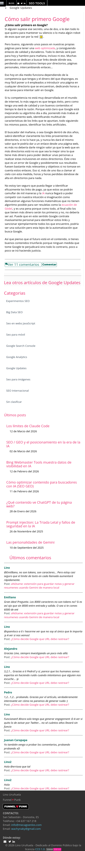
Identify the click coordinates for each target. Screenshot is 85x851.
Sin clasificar (14, 402)
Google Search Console (20, 346)
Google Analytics (16, 357)
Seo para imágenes (18, 379)
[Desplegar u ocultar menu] (3, 5)
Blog (11, 3)
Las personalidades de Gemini (30, 542)
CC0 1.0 (40, 849)
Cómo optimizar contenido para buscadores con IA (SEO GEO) (41, 484)
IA (43, 193)
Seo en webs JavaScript (20, 323)
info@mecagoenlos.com (26, 825)
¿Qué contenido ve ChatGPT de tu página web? (39, 504)
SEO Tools (37, 3)
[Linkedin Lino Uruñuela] (25, 3)
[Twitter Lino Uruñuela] (18, 3)
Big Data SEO (14, 312)
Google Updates (21, 8)
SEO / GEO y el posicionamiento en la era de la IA (43, 444)
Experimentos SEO (18, 301)
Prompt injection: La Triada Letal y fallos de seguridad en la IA (40, 524)
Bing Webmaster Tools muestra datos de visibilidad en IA (38, 464)
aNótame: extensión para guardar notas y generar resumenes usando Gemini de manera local (39, 586)
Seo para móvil (15, 334)
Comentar (49, 264)
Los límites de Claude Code (27, 425)
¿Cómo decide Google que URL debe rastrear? (40, 639)
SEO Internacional (17, 390)
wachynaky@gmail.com (26, 829)
